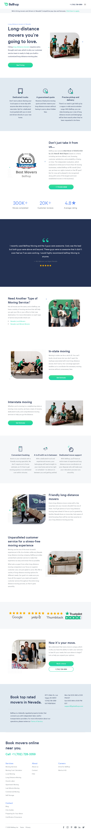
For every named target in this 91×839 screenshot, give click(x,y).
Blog (7, 806)
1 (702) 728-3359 (61, 669)
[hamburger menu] (85, 4)
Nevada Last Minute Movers (20, 324)
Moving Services (11, 766)
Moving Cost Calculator (14, 770)
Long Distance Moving (13, 777)
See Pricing (20, 65)
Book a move (61, 663)
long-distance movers (21, 47)
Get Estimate (61, 377)
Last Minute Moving (12, 788)
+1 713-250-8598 (61, 187)
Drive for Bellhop (64, 766)
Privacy (28, 827)
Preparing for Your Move (14, 813)
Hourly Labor (10, 781)
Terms (22, 827)
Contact (35, 770)
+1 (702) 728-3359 (76, 4)
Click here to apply (72, 11)
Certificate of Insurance (14, 817)
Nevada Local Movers (17, 321)
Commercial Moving (12, 791)
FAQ (33, 774)
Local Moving (10, 774)
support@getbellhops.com (74, 706)
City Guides (10, 810)
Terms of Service (36, 721)
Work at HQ (62, 770)
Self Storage (10, 795)
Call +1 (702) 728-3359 (21, 754)
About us (35, 766)
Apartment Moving (12, 784)
